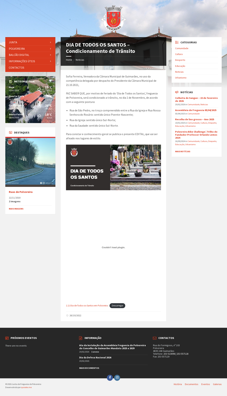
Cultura (179, 54)
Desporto (180, 60)
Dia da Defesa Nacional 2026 (95, 357)
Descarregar (117, 305)
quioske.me (26, 387)
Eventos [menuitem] (205, 384)
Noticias (80, 59)
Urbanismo (180, 77)
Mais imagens (16, 208)
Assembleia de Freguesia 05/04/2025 (195, 110)
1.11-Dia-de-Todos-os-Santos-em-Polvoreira (87, 305)
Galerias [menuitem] (217, 384)
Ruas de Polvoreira (21, 192)
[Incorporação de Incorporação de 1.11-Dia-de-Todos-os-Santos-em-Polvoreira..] (113, 247)
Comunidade (181, 48)
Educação (180, 66)
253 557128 (182, 353)
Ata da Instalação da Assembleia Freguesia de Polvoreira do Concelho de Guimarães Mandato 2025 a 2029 (112, 347)
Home (69, 59)
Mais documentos (89, 368)
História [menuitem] (178, 384)
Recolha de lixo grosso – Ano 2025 (194, 119)
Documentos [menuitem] (191, 384)
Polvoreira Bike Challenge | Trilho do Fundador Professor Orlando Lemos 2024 (196, 134)
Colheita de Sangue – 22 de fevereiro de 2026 (196, 99)
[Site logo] (113, 30)
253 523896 (169, 353)
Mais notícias (182, 151)
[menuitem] (30, 42)
